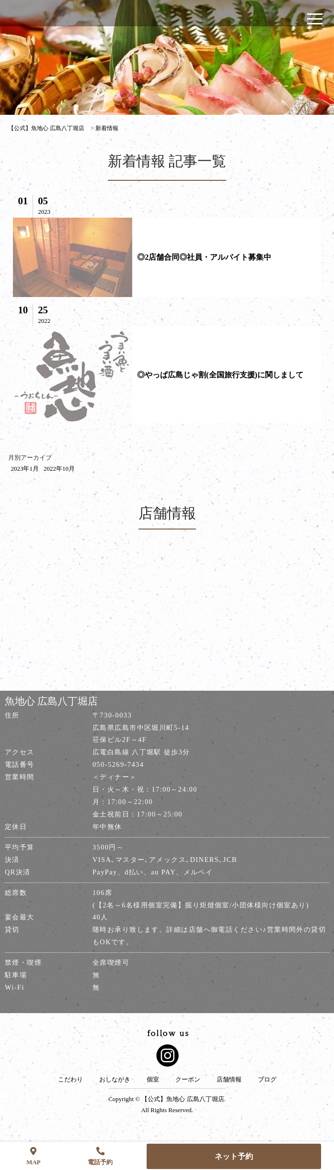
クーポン (187, 1079)
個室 (153, 1079)
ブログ (267, 1079)
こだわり (70, 1079)
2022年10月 (59, 468)
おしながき (114, 1079)
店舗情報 (229, 1079)
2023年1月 (25, 468)
